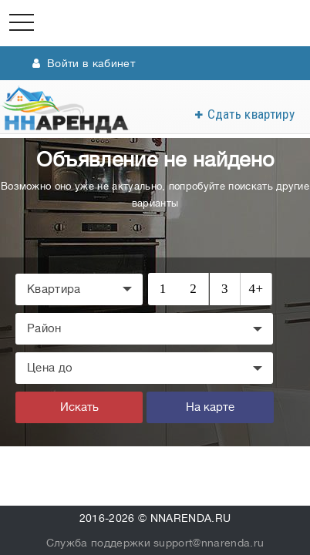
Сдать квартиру (251, 114)
